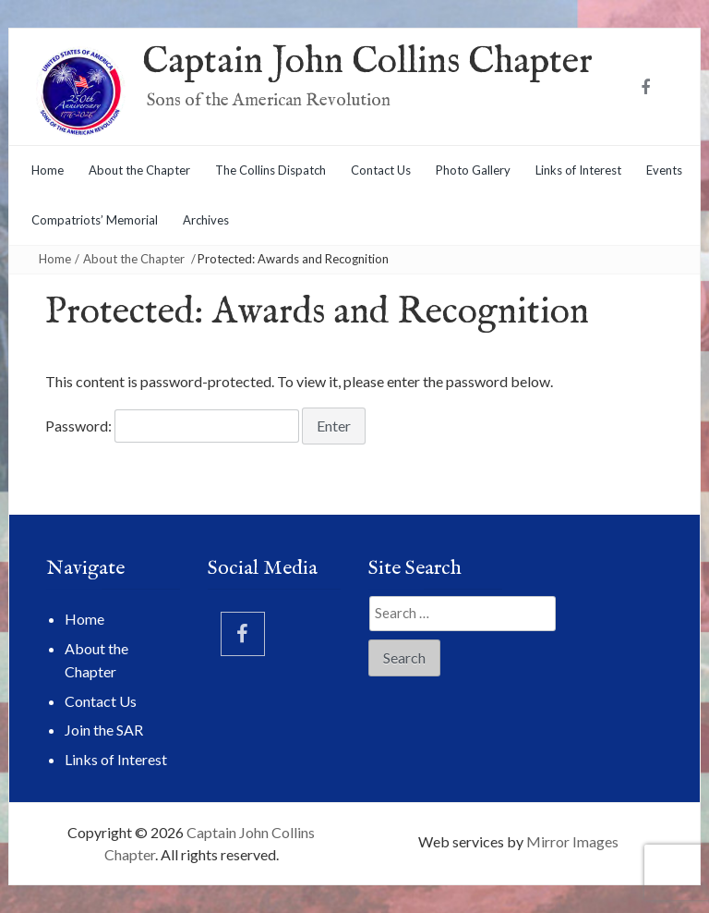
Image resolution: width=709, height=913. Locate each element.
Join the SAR (104, 729)
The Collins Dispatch (270, 170)
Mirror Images (572, 841)
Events (664, 170)
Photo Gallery (473, 170)
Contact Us (381, 170)
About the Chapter (139, 170)
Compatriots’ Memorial (94, 220)
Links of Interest (578, 170)
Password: (172, 426)
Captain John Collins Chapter (367, 62)
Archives (206, 220)
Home (47, 170)
